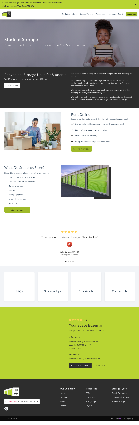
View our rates (17, 210)
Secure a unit (12, 85)
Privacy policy (12, 419)
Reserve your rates (81, 149)
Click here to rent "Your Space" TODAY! (18, 6)
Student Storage (118, 401)
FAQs (88, 393)
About (62, 401)
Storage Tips (91, 401)
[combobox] (22, 401)
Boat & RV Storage (119, 393)
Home (62, 393)
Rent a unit (131, 14)
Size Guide (90, 397)
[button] (65, 261)
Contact (63, 406)
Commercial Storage (120, 397)
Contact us (101, 365)
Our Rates (64, 397)
